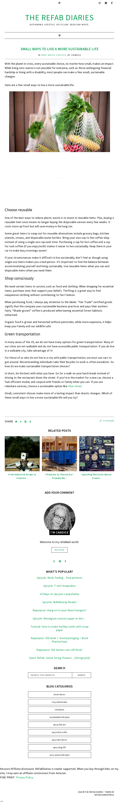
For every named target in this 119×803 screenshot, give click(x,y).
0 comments (107, 420)
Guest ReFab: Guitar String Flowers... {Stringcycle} (59, 658)
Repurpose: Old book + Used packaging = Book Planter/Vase (59, 639)
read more (59, 550)
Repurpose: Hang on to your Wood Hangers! (60, 610)
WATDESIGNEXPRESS (104, 794)
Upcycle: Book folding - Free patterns (59, 577)
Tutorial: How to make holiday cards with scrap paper (59, 628)
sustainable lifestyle (59, 717)
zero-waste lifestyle (53, 55)
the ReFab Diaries (59, 17)
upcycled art (59, 724)
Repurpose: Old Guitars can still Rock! (59, 650)
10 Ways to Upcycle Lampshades (59, 594)
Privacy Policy (24, 777)
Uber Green (75, 386)
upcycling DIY (59, 747)
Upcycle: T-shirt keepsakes (59, 586)
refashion (59, 709)
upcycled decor (59, 739)
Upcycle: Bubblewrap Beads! (59, 602)
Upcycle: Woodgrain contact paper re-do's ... (59, 618)
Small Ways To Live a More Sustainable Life (59, 49)
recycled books (59, 702)
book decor (59, 694)
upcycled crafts (59, 732)
